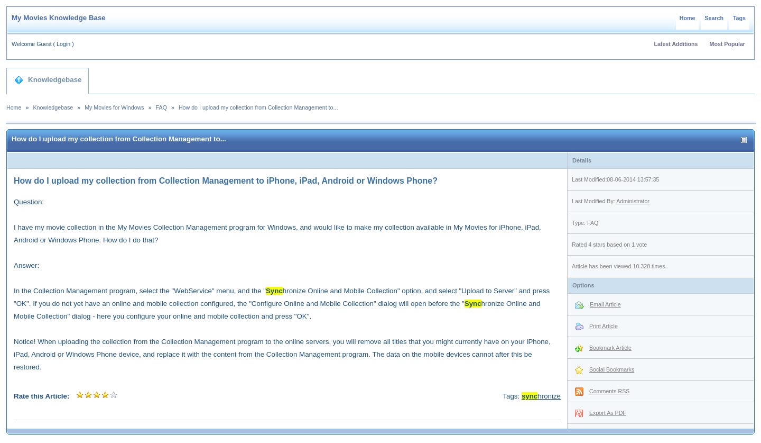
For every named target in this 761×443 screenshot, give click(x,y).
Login (63, 44)
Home (687, 18)
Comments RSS (609, 391)
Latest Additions (676, 44)
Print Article (603, 326)
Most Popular (728, 44)
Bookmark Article (610, 348)
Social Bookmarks (611, 369)
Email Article (605, 304)
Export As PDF (607, 413)
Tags (739, 18)
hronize (541, 396)
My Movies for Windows (114, 107)
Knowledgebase (47, 80)
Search (713, 18)
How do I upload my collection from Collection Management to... (258, 107)
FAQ (161, 107)
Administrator (632, 201)
